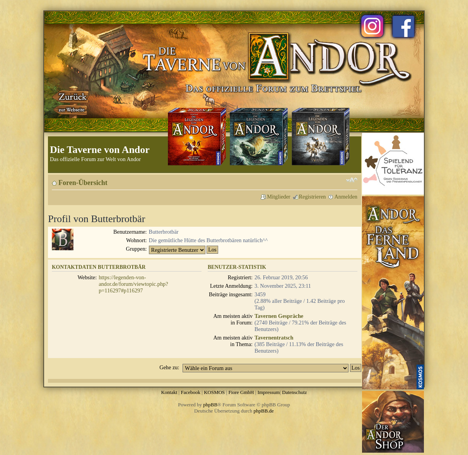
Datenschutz (294, 392)
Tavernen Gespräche (278, 316)
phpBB (210, 404)
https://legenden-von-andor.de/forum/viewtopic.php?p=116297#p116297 (133, 284)
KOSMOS (214, 392)
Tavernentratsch (273, 337)
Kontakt (169, 392)
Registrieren (312, 197)
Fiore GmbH (241, 392)
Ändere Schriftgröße (351, 180)
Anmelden (345, 197)
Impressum (269, 392)
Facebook (190, 392)
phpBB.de (264, 411)
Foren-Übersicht (83, 183)
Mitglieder (278, 197)
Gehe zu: (169, 367)
